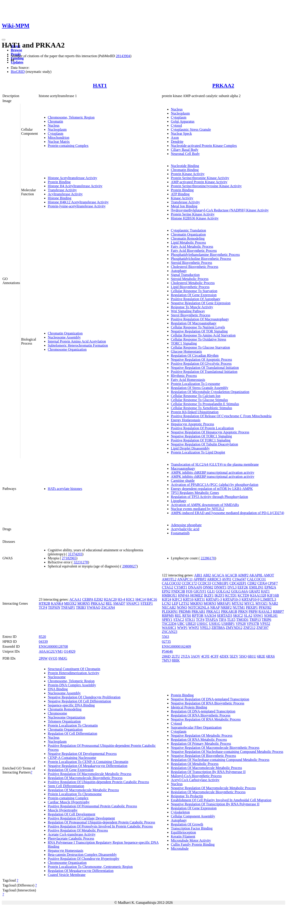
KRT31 (199, 599)
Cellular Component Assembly (193, 816)
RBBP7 (278, 611)
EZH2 (98, 599)
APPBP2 (200, 579)
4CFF (214, 656)
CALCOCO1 (256, 579)
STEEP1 (147, 603)
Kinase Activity (182, 198)
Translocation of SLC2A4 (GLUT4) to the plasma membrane (215, 464)
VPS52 (265, 624)
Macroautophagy (183, 468)
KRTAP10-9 (250, 599)
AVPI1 (226, 579)
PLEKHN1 (170, 611)
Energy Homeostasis (185, 420)
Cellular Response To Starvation (194, 291)
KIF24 (166, 599)
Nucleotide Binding (185, 166)
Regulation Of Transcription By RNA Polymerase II (208, 772)
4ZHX (224, 656)
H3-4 (121, 599)
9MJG (62, 658)
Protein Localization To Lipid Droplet (198, 452)
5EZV (234, 656)
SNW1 (258, 615)
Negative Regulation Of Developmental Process (82, 754)
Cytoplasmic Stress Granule (191, 129)
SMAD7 (119, 603)
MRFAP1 (224, 603)
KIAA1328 (258, 595)
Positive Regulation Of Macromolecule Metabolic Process (89, 774)
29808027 (129, 566)
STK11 (190, 619)
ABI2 (207, 575)
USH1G (215, 624)
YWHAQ (93, 607)
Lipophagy (178, 501)
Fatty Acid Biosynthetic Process (194, 250)
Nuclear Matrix (59, 141)
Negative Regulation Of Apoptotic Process (201, 359)
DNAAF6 (195, 587)
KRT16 (188, 599)
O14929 (69, 651)
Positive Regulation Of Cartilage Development (81, 818)
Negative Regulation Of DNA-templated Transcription (210, 699)
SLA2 (248, 615)
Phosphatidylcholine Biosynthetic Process (201, 259)
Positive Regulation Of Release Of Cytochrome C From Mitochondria (221, 416)
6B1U (252, 656)
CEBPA (87, 599)
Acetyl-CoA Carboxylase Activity (195, 780)
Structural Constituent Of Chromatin (74, 669)
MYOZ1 (261, 603)
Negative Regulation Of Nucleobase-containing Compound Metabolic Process (227, 752)
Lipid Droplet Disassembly (190, 448)
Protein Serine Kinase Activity (193, 214)
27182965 (69, 558)
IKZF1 (209, 595)
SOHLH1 (271, 615)
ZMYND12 (234, 628)
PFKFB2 (265, 607)
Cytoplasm (55, 133)
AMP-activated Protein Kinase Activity (199, 182)
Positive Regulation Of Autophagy (195, 299)
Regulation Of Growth (187, 824)
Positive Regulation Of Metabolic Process (78, 830)
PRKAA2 (223, 85)
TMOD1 (242, 619)
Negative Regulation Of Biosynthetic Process (203, 756)
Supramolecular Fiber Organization (196, 727)
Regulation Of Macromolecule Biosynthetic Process (85, 778)
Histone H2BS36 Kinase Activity (195, 218)
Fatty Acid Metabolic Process (192, 246)
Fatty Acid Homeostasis (188, 380)
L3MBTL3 (268, 599)
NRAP (215, 607)
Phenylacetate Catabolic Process (71, 838)
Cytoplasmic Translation (188, 230)
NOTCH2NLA (198, 607)
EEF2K (242, 587)
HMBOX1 (169, 595)
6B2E (261, 656)
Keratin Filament (183, 836)
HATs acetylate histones (65, 489)
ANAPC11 (185, 579)
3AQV (195, 656)
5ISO (243, 656)
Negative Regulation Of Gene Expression (200, 303)
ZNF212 (249, 628)
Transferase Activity (62, 190)
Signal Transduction (185, 275)
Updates (17, 62)
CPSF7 (273, 583)
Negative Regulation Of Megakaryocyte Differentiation (87, 766)
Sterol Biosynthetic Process (190, 315)
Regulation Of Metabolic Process (195, 764)
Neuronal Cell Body (185, 154)
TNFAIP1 (68, 607)
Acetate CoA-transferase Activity (72, 834)
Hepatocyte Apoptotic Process (192, 424)
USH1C (202, 624)
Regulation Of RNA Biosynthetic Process (200, 715)
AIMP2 (243, 575)
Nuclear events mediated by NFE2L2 (197, 509)
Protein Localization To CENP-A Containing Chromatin (88, 762)
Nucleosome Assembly (64, 337)
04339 (43, 641)
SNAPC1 (133, 603)
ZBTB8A (218, 628)
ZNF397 (263, 628)
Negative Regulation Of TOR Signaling (199, 331)
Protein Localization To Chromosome (75, 794)
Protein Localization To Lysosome (195, 384)
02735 (166, 641)
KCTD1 (231, 595)
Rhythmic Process (184, 376)
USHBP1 (228, 624)
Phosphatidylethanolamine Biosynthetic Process (205, 254)
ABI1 (198, 575)
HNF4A (183, 595)
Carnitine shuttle (183, 480)
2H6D (166, 656)
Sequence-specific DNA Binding (71, 705)
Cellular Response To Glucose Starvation (200, 347)
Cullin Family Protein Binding (193, 844)
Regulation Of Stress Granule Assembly (199, 388)
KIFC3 (177, 599)
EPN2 (166, 591)
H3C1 (130, 599)
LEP (175, 603)
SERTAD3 (224, 615)
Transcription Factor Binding (192, 828)
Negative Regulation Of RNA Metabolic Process (206, 719)
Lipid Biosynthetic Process (190, 287)
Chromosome (57, 713)
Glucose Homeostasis (186, 351)
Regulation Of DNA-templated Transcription (203, 711)
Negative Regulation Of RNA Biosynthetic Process (207, 703)
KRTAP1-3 (214, 599)
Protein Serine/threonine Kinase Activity (200, 178)
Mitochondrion (58, 137)
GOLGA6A (239, 591)
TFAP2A (211, 619)
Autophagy (179, 271)
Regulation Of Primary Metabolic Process (201, 743)
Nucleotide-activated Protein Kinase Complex (204, 146)
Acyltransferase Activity (65, 194)
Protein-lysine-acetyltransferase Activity (77, 206)
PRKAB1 (198, 611)
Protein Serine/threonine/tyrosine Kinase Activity (206, 186)
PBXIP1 (252, 607)
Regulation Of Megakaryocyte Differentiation (80, 871)
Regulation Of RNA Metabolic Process (199, 739)
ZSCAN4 (108, 607)
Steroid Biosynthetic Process (191, 263)
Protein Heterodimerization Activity (73, 673)
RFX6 (186, 615)
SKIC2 (238, 615)
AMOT (268, 575)
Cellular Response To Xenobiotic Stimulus (201, 408)
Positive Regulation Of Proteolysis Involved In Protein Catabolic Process (100, 826)
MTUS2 (237, 603)
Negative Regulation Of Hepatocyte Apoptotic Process (210, 432)
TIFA (222, 619)
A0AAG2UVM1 (51, 651)
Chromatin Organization (65, 333)
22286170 (208, 558)
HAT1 (100, 85)
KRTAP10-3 (232, 599)
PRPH (253, 611)
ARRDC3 (214, 579)
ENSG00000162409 (176, 646)
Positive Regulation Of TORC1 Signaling (200, 440)
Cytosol (176, 125)
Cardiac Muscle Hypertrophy (69, 802)
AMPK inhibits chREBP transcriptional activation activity (212, 472)
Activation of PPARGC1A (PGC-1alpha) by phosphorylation (214, 485)
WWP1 (182, 628)
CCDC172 (189, 583)
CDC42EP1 (237, 583)
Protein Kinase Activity (187, 174)
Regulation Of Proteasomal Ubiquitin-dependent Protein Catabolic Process (101, 822)
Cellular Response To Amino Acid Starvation (203, 335)
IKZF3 (219, 595)
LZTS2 (184, 603)
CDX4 (262, 583)
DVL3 (232, 587)
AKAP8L (256, 575)
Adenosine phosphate (186, 525)
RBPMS (168, 615)
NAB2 (273, 603)
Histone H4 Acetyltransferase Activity (75, 186)
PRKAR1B (229, 611)
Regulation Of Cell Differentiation (72, 733)
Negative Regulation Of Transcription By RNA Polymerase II (215, 804)
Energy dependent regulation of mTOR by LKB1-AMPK (212, 489)
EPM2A (270, 587)
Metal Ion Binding (184, 206)
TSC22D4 (169, 624)
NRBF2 (226, 607)
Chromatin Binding (185, 170)
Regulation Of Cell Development (71, 814)
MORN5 (83, 603)
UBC (181, 624)
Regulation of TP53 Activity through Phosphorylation (209, 497)
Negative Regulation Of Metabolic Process (202, 735)
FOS (189, 591)
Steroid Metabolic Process (190, 279)
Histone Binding (59, 198)
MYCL (249, 603)
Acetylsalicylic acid (185, 529)
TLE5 (231, 619)
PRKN (243, 611)
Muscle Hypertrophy (63, 810)
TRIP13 (255, 619)
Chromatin (55, 121)
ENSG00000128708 (53, 646)
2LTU (176, 656)
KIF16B (273, 595)
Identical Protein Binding (189, 707)
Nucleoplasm (57, 129)
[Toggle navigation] (3, 39)
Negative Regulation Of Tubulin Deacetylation (204, 444)
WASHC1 (169, 628)
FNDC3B (178, 591)
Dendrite (177, 141)
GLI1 (211, 591)
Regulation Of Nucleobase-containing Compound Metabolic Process (220, 760)
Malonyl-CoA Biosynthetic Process (196, 776)
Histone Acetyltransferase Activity (72, 178)
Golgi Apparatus (182, 121)
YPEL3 (205, 628)
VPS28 (241, 624)
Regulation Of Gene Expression (194, 295)
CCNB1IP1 (220, 583)
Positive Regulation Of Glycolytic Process (201, 363)
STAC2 (178, 619)
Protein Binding (59, 182)
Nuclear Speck (181, 133)
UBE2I (191, 624)
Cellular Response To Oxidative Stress (198, 339)
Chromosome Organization (67, 349)
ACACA (218, 575)
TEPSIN (54, 607)
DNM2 (208, 587)
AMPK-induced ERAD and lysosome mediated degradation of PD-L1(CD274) (227, 513)
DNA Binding (58, 689)
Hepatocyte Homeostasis (65, 850)
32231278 (81, 562)
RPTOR (197, 615)
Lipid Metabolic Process (188, 242)
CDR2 (252, 583)
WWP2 (194, 628)
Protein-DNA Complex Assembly (72, 685)
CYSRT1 (180, 587)
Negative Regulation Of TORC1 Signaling (201, 436)
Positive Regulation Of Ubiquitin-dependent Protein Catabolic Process (98, 782)
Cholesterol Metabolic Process (193, 283)
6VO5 (53, 658)
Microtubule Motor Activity (191, 840)
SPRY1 (167, 619)
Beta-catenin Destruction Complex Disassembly (82, 854)
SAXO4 (210, 615)
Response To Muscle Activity (192, 307)
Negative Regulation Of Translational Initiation (205, 367)
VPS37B (253, 624)
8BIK (176, 660)
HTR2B (44, 603)
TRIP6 (266, 619)
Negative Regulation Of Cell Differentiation (79, 701)
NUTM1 (239, 607)
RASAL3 (265, 611)
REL (109, 603)
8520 (42, 637)
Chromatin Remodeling (188, 238)
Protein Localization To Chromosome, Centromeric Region (90, 867)
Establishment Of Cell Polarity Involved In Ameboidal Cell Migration (221, 800)
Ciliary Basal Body (184, 150)
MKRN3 (196, 603)
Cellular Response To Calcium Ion (195, 396)
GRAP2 (254, 591)
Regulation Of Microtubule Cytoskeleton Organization (210, 392)
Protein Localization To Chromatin (73, 725)
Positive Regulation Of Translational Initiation (204, 372)
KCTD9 (243, 595)
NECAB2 (169, 607)
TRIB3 (81, 607)
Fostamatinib (180, 533)
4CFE (205, 656)
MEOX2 (70, 603)
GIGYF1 (200, 591)
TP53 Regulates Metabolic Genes (195, 493)
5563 (165, 637)
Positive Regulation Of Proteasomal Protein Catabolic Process (92, 806)
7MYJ (166, 660)
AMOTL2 (169, 579)
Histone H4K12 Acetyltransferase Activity (78, 202)
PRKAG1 (213, 611)
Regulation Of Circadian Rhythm (195, 355)
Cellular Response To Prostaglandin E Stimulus (205, 404)
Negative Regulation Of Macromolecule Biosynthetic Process (215, 748)
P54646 (167, 651)
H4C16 (152, 599)
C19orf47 (239, 579)
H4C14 (140, 599)
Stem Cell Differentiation (66, 786)
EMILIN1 (256, 587)
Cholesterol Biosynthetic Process (194, 267)
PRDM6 (185, 611)
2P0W (43, 658)
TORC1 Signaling (184, 343)
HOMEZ (196, 595)
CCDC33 (204, 583)
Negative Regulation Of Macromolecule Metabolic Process (213, 788)
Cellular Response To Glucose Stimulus (199, 400)
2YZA (185, 656)
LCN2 (166, 603)
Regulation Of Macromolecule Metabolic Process (83, 790)
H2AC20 (110, 599)
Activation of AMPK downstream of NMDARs (205, 505)
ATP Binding (180, 194)
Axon (175, 137)
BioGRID (18, 72)
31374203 (75, 554)
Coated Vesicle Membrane (67, 875)
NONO (182, 607)
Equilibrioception (183, 832)
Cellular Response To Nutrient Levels (198, 327)
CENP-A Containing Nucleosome (72, 758)
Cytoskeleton (180, 812)
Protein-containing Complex (68, 146)
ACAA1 (75, 599)
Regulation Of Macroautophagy (194, 323)
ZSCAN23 (169, 632)
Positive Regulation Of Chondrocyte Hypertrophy (83, 858)
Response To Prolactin (187, 796)
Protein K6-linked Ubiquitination (194, 412)
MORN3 (210, 603)
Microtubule (180, 848)
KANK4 (57, 603)
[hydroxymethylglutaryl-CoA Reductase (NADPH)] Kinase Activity (220, 210)
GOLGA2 (223, 591)
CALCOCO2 (171, 583)
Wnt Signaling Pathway (188, 311)
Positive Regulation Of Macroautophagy (200, 319)
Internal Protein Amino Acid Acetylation (77, 341)
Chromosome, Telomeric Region (71, 117)
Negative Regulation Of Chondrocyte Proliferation (84, 697)
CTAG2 (167, 587)
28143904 (123, 56)
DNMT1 (220, 587)
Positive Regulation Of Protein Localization (202, 428)
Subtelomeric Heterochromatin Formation (78, 345)
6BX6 (270, 656)
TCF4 (43, 607)
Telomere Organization (64, 721)
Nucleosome (57, 677)
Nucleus (53, 125)
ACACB (231, 575)
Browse (16, 50)
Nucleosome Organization (66, 717)
